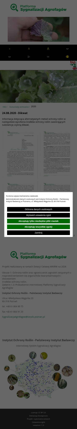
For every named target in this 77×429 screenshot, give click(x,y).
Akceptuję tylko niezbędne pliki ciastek (38, 221)
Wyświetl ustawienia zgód (38, 215)
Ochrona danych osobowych (38, 209)
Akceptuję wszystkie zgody (38, 227)
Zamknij (38, 232)
